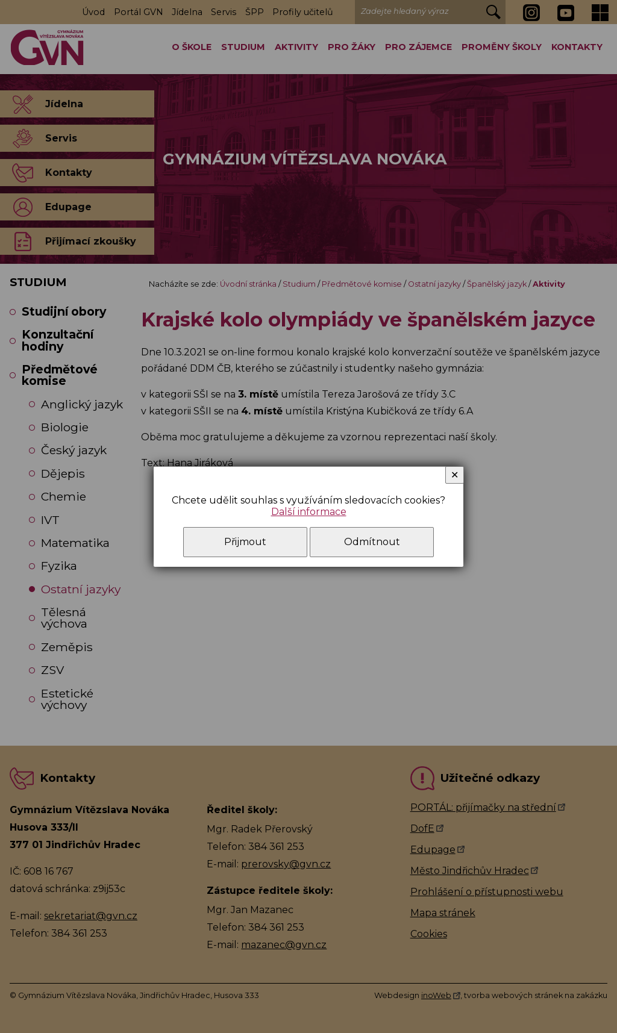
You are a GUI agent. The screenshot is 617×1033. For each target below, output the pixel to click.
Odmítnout (372, 542)
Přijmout (245, 542)
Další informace (308, 511)
